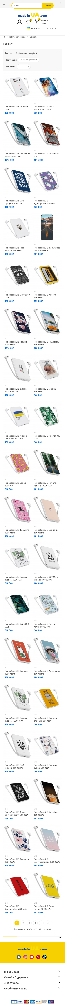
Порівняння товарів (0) (27, 53)
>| (48, 923)
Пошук (48, 5)
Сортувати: (11, 60)
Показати (10, 67)
